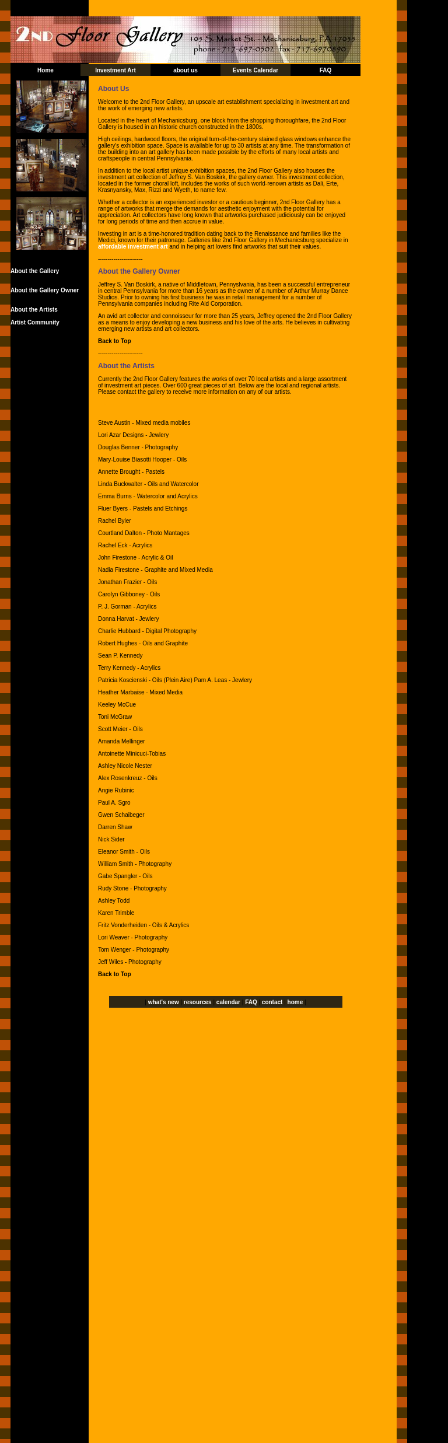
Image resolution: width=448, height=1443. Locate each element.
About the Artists (34, 309)
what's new (163, 1002)
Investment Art (115, 70)
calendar (228, 1002)
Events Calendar (255, 70)
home (295, 1002)
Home (45, 70)
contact (272, 1002)
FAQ (326, 70)
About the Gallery (34, 271)
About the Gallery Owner (44, 290)
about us (185, 70)
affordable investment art (132, 246)
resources (198, 1002)
